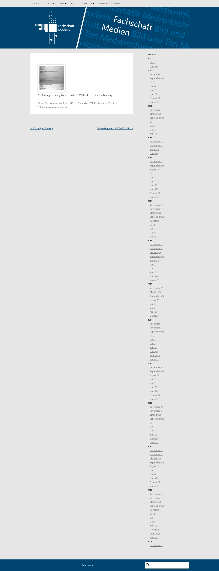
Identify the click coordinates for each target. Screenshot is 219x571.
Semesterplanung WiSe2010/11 (115, 128)
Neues (50, 3)
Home (36, 3)
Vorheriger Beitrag (41, 128)
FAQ (73, 3)
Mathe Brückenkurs (109, 3)
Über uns (87, 3)
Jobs (62, 3)
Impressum (87, 565)
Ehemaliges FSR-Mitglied (90, 103)
